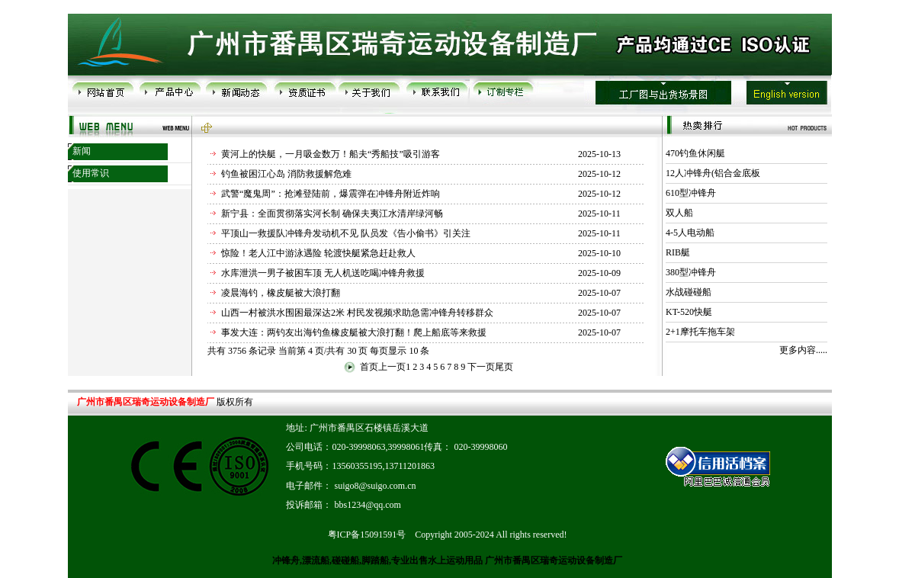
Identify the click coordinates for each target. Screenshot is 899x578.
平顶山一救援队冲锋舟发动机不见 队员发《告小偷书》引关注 (345, 233)
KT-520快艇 (689, 312)
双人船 (679, 212)
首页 (369, 366)
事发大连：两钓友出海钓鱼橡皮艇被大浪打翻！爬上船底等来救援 (353, 332)
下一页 (481, 366)
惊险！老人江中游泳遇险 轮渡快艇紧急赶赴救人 (318, 253)
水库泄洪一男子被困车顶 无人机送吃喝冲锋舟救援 (323, 273)
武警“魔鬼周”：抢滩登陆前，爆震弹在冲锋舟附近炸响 (330, 193)
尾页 (504, 366)
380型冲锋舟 (691, 272)
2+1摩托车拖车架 (700, 331)
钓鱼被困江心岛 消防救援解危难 (286, 174)
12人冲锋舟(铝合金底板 (713, 173)
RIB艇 (678, 252)
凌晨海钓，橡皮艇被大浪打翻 (280, 292)
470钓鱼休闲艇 (695, 153)
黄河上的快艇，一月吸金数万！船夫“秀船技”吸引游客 (330, 154)
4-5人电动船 (690, 232)
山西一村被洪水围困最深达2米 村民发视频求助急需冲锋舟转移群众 (357, 312)
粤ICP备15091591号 (367, 534)
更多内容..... (803, 350)
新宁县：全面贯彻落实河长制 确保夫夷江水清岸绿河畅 (332, 213)
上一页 (392, 366)
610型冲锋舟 (691, 193)
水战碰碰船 (688, 292)
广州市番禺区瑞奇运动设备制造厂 (552, 560)
